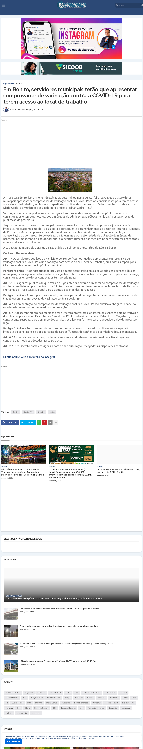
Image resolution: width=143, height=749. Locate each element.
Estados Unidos (53, 697)
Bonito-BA (27, 412)
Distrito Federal (12, 697)
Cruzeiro (123, 692)
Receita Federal (111, 703)
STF (19, 708)
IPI (7, 703)
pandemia (36, 713)
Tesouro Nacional (68, 708)
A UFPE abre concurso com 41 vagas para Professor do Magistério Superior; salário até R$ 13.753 (66, 644)
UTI (81, 708)
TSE (54, 708)
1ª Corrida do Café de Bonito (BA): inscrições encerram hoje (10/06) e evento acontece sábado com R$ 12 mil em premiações (70, 473)
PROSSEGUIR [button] (13, 741)
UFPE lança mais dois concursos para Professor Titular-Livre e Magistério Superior (59, 609)
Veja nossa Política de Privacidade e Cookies (77, 738)
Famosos (79, 697)
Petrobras (96, 703)
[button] (3, 5)
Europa (68, 697)
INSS (134, 697)
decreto (41, 412)
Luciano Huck (17, 703)
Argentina (29, 692)
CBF (77, 692)
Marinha (38, 703)
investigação (22, 713)
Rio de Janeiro (128, 703)
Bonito (19, 83)
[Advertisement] (68, 141)
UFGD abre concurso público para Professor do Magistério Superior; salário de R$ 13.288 (54, 598)
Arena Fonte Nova (13, 692)
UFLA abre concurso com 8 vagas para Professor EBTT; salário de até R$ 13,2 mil (58, 661)
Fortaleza (101, 697)
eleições (9, 713)
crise (102, 708)
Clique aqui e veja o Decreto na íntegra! (29, 357)
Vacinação (92, 708)
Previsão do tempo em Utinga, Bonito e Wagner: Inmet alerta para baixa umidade (59, 626)
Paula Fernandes (81, 703)
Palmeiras (66, 703)
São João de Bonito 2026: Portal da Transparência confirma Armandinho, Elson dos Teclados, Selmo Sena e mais (22, 472)
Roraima (9, 708)
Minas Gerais (51, 703)
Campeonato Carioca (91, 692)
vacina (52, 412)
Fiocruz (90, 697)
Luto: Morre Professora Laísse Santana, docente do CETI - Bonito (118, 471)
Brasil (68, 692)
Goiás (125, 697)
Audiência (41, 692)
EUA (25, 697)
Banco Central (55, 692)
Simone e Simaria (41, 708)
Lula (29, 703)
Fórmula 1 (114, 697)
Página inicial (8, 83)
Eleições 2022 (37, 697)
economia (126, 708)
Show (27, 708)
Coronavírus (110, 692)
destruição (113, 708)
